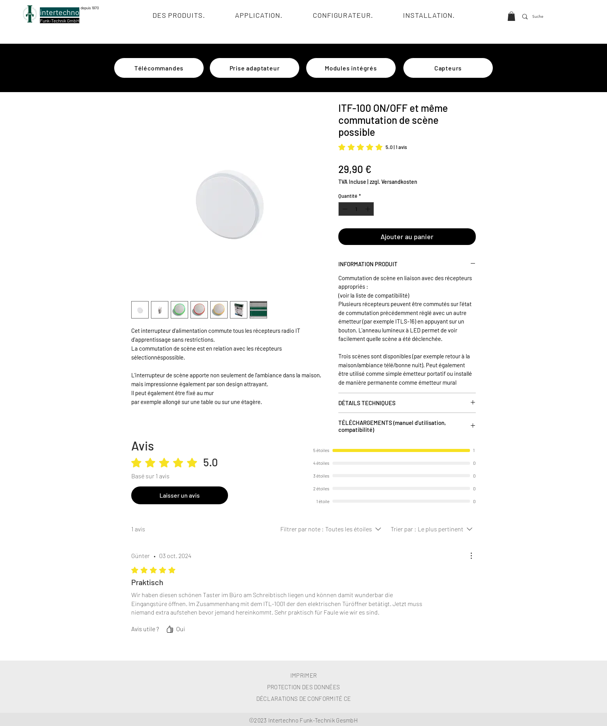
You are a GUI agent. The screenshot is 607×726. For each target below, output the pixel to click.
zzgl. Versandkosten (393, 181)
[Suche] (539, 16)
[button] (511, 16)
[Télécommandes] (159, 68)
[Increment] (368, 209)
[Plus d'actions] (471, 555)
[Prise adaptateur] (254, 68)
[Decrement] (344, 209)
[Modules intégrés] (351, 68)
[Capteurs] (448, 68)
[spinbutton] (356, 209)
